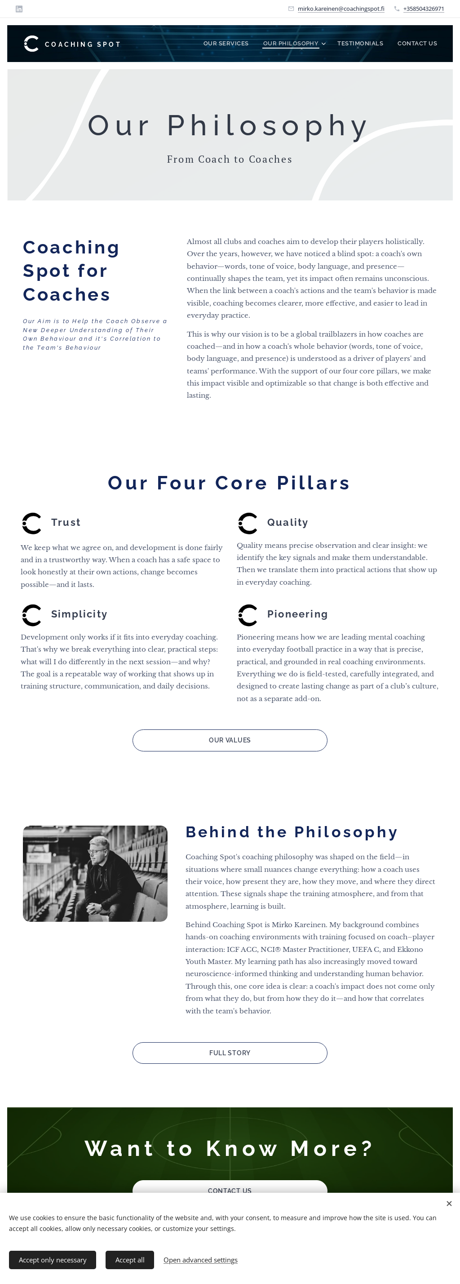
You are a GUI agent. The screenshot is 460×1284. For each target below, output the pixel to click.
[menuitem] (241, 43)
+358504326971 (423, 8)
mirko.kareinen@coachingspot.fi (341, 8)
